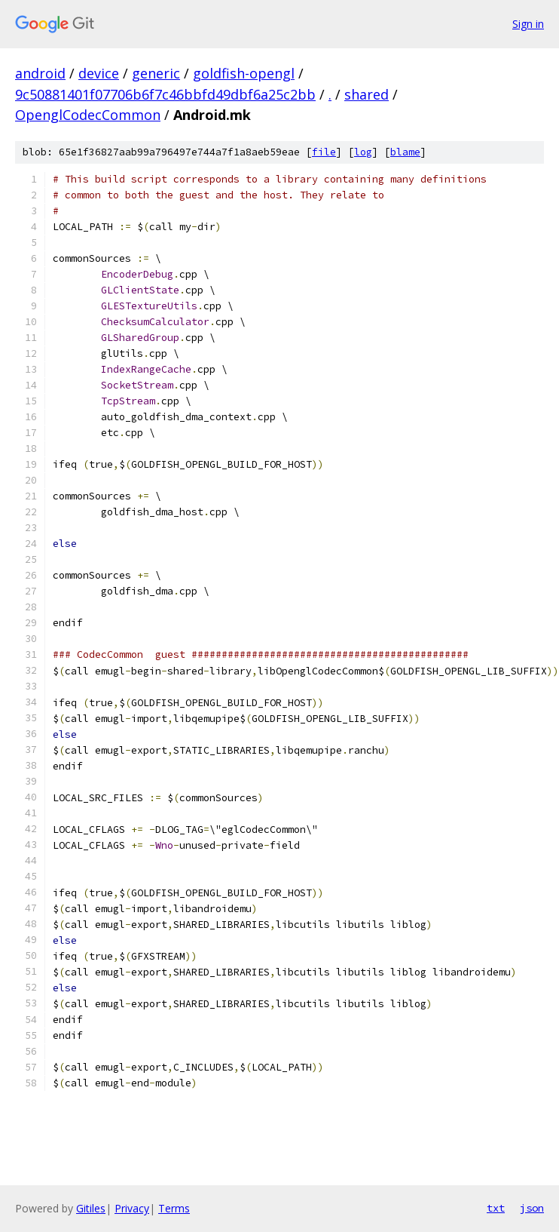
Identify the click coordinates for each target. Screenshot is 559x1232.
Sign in (528, 24)
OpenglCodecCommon (87, 115)
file (324, 152)
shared (366, 94)
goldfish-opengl (244, 73)
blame (405, 152)
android (40, 73)
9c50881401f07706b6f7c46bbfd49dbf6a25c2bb (165, 94)
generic (156, 73)
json (532, 1208)
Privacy (132, 1208)
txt (496, 1208)
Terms (174, 1208)
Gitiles (90, 1208)
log (363, 152)
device (98, 73)
